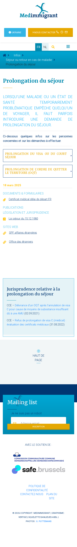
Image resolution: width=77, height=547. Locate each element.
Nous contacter (50, 32)
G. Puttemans (43, 521)
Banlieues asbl (48, 517)
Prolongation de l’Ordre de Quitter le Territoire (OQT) (36, 171)
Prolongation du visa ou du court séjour (36, 155)
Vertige (22, 517)
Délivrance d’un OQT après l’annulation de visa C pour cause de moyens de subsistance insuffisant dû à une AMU (38, 309)
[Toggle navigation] (68, 46)
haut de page (38, 356)
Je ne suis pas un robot (26, 413)
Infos (17, 55)
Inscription (38, 426)
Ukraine (15, 32)
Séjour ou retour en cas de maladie (29, 60)
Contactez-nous (31, 494)
